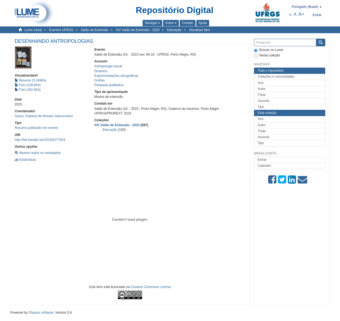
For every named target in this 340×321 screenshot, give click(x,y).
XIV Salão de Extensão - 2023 (137, 30)
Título (262, 95)
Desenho (100, 71)
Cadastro (264, 166)
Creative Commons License (151, 287)
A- (291, 15)
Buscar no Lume (268, 50)
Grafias (99, 80)
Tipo (261, 107)
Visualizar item (199, 30)
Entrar (262, 160)
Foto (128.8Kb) (28, 85)
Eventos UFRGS (61, 30)
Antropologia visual (108, 66)
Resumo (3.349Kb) (30, 80)
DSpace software (40, 312)
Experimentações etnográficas (116, 76)
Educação (174, 30)
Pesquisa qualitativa (108, 85)
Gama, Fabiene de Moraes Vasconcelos (44, 116)
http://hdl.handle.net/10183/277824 (40, 140)
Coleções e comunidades (276, 76)
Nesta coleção (267, 55)
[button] (152, 23)
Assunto (264, 101)
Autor (262, 89)
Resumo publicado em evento (36, 128)
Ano (261, 83)
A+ (301, 14)
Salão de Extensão (94, 30)
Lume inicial (33, 30)
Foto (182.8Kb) (28, 90)
